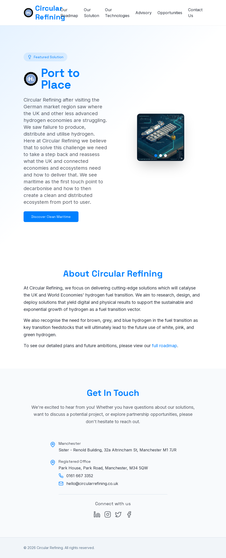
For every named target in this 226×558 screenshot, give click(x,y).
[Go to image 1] (155, 155)
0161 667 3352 (79, 475)
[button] (160, 137)
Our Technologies (117, 12)
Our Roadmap (69, 12)
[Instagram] (107, 514)
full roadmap (164, 345)
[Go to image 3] (165, 155)
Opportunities (169, 12)
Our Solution (91, 12)
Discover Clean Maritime (51, 216)
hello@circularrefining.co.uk (92, 483)
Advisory (143, 12)
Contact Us (195, 12)
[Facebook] (129, 514)
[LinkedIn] (97, 514)
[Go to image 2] (160, 155)
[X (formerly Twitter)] (118, 514)
